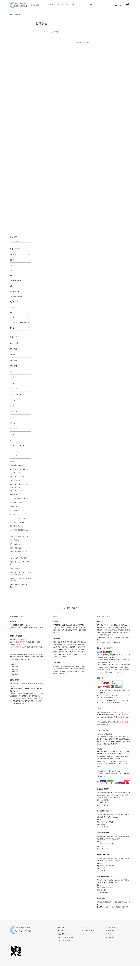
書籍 (11, 312)
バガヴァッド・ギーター (17, 444)
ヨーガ (12, 307)
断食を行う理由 (14, 533)
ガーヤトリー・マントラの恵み (19, 514)
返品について (62, 923)
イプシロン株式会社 (103, 647)
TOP (11, 14)
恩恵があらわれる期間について (19, 530)
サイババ (12, 438)
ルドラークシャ (15, 260)
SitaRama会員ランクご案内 (18, 551)
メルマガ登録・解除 (88, 923)
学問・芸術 (13, 365)
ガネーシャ (13, 376)
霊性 (11, 371)
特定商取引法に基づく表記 (66, 929)
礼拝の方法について (15, 537)
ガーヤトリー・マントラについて (19, 466)
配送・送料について (64, 920)
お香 (11, 286)
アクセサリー (14, 255)
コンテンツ (88, 4)
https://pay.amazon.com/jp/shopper (109, 635)
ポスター (12, 317)
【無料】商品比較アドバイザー (19, 561)
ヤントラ (12, 265)
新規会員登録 (110, 923)
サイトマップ (14, 510)
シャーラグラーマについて (17, 518)
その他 (12, 328)
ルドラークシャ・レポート (17, 488)
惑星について (14, 492)
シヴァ (12, 432)
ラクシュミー (14, 388)
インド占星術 (14, 343)
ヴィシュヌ (13, 427)
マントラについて (15, 478)
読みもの (48, 4)
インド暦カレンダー (15, 499)
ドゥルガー (13, 382)
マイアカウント (110, 920)
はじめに (12, 459)
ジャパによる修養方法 (16, 463)
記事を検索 (35, 5)
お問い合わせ (110, 929)
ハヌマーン (13, 410)
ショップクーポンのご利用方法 (19, 495)
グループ (74, 4)
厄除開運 (12, 354)
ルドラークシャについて (17, 474)
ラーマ (12, 416)
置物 (11, 275)
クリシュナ (13, 421)
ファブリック (14, 302)
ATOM (87, 926)
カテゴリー (61, 4)
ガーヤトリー (14, 399)
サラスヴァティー (15, 393)
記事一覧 (45, 32)
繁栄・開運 (13, 348)
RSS (83, 926)
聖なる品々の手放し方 (16, 522)
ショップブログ (86, 920)
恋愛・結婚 (13, 360)
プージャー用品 (14, 291)
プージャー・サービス (17, 296)
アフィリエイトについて (17, 507)
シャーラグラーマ (15, 280)
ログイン (108, 926)
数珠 (11, 270)
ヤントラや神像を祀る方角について (20, 526)
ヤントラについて (15, 470)
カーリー (12, 404)
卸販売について (14, 503)
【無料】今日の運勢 (15, 541)
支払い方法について (64, 926)
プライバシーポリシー (64, 933)
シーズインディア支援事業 (18, 322)
